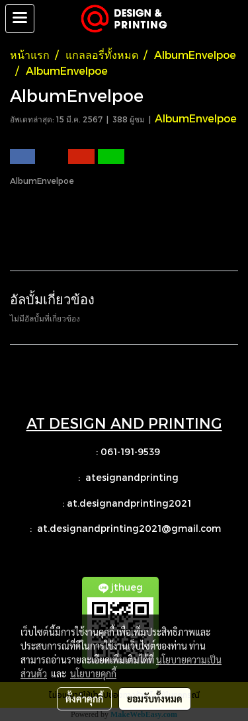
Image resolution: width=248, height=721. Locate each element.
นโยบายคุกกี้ (93, 673)
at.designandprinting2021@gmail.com (130, 528)
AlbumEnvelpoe (196, 118)
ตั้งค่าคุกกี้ (84, 698)
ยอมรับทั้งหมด (155, 698)
